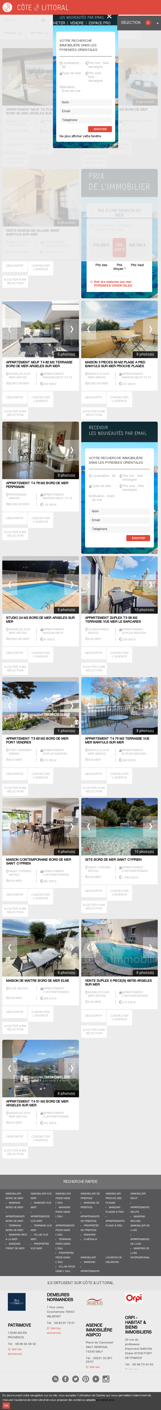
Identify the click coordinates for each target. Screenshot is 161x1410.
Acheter (57, 23)
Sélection (136, 22)
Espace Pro (100, 23)
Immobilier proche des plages (114, 1198)
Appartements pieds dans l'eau (64, 1230)
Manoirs (89, 1235)
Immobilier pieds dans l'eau (63, 1198)
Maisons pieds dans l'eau (62, 1212)
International (140, 1258)
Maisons (89, 1262)
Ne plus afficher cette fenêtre (80, 136)
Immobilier (88, 1258)
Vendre (77, 23)
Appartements (89, 1271)
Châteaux (90, 1239)
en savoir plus (105, 1400)
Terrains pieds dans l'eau (63, 1244)
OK (6, 1405)
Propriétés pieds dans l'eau (64, 1257)
